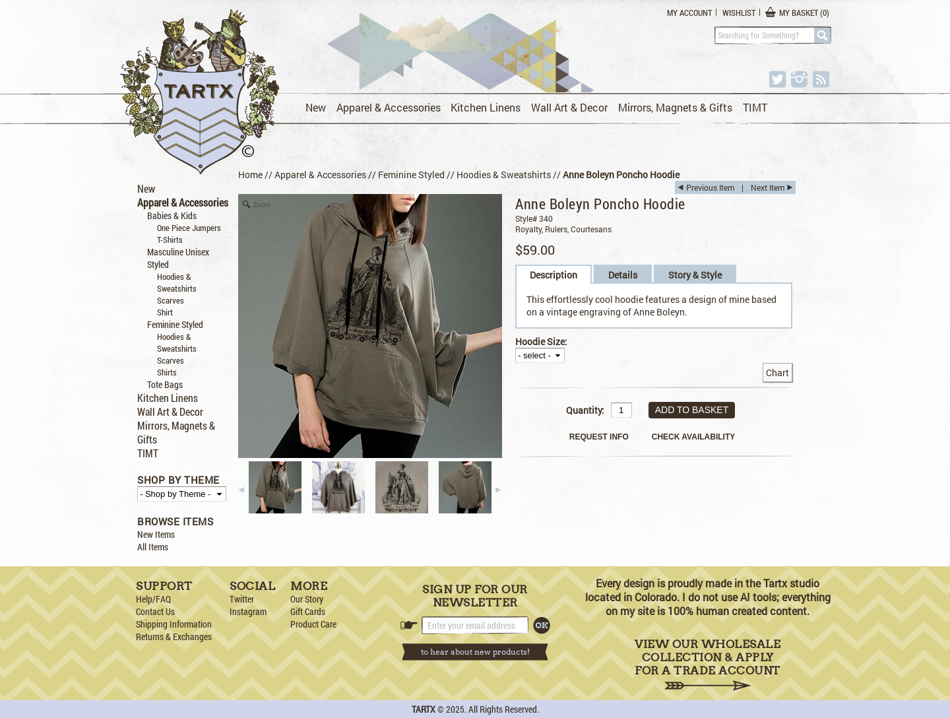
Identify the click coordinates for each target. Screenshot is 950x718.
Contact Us (155, 611)
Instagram (248, 611)
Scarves (170, 300)
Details (622, 275)
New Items (156, 534)
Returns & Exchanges (174, 636)
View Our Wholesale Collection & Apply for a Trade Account (707, 664)
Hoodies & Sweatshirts (177, 282)
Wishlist (738, 12)
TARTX (423, 709)
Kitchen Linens (486, 107)
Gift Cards (307, 611)
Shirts (167, 372)
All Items (152, 546)
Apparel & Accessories (388, 107)
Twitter (242, 599)
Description (553, 275)
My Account (689, 12)
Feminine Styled (175, 324)
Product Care (313, 624)
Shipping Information (174, 624)
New (315, 107)
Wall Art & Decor (569, 107)
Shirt (165, 312)
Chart (777, 372)
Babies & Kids (172, 215)
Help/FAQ (153, 599)
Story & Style (695, 275)
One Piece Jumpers (189, 228)
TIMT (755, 107)
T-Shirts (170, 239)
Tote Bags (165, 384)
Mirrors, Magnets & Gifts (675, 107)
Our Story (306, 599)
